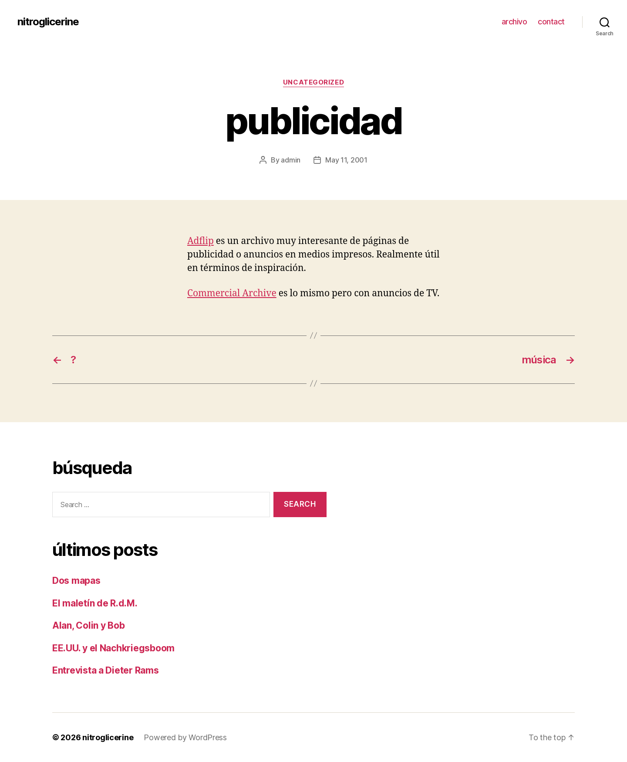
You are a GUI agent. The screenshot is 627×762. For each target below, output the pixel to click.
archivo (514, 21)
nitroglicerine (48, 22)
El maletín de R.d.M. (95, 603)
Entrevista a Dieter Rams (105, 670)
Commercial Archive (231, 293)
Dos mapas (76, 580)
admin (290, 160)
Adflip (200, 241)
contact (551, 21)
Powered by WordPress (185, 737)
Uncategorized (313, 82)
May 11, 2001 (346, 160)
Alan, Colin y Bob (88, 625)
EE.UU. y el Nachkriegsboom (113, 648)
